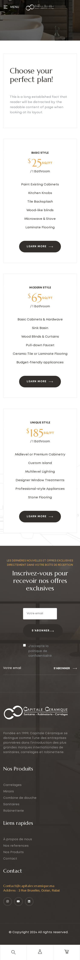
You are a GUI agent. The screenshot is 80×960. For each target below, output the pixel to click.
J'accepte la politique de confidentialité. (40, 651)
